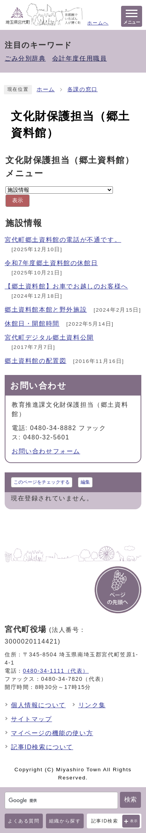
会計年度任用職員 (79, 58)
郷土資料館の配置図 (35, 360)
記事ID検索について (42, 747)
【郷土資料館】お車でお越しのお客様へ (66, 286)
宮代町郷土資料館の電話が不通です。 (63, 239)
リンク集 (92, 705)
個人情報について (38, 705)
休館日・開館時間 (32, 323)
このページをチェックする (42, 482)
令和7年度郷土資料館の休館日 (51, 263)
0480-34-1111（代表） (56, 671)
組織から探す (65, 821)
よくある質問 (24, 821)
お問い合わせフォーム (46, 451)
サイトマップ (31, 719)
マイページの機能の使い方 (52, 733)
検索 (130, 799)
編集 (85, 482)
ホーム (46, 89)
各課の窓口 (82, 89)
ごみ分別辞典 (25, 58)
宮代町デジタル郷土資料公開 (49, 337)
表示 (134, 821)
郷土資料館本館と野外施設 (46, 309)
